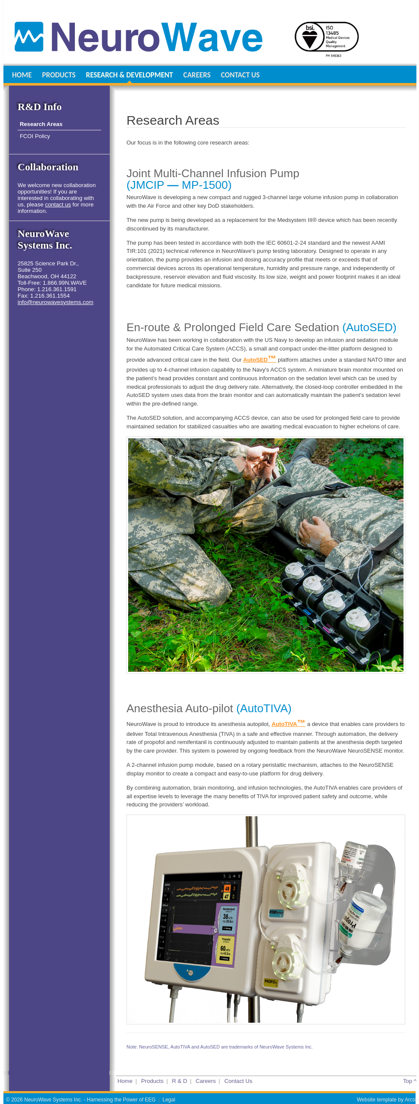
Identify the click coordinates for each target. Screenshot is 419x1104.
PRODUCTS (59, 75)
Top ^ (409, 1081)
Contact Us (238, 1081)
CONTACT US (240, 75)
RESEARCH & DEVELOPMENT (129, 75)
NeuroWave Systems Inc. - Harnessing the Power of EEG (90, 1100)
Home (124, 1081)
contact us (58, 204)
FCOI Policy (35, 136)
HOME (22, 75)
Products (152, 1081)
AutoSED (259, 360)
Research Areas (41, 124)
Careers (206, 1081)
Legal (169, 1100)
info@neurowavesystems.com (55, 302)
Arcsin (412, 1100)
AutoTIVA (288, 724)
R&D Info (40, 106)
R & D (179, 1081)
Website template (377, 1100)
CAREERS (196, 75)
